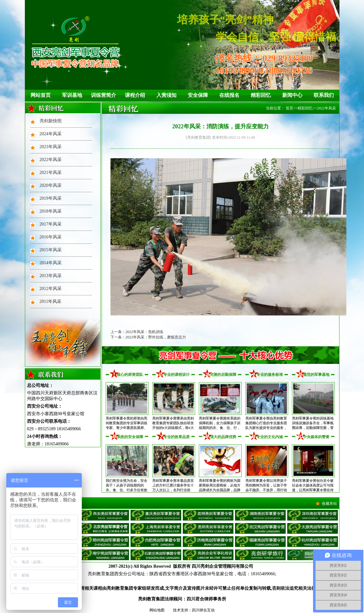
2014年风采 (51, 262)
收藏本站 (329, 503)
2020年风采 (51, 185)
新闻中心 (292, 95)
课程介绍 (135, 95)
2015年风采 (51, 250)
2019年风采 (51, 198)
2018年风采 (51, 211)
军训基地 (72, 95)
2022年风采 (51, 159)
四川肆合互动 (203, 610)
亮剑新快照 (51, 121)
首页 (289, 108)
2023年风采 (51, 146)
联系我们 (324, 95)
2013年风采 (51, 275)
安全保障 (198, 95)
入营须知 (166, 95)
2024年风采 (51, 133)
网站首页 (41, 95)
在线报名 (229, 95)
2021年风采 (51, 172)
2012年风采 (51, 288)
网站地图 (157, 610)
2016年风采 (51, 237)
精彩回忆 (261, 95)
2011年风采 (50, 301)
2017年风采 (51, 224)
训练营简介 (103, 95)
